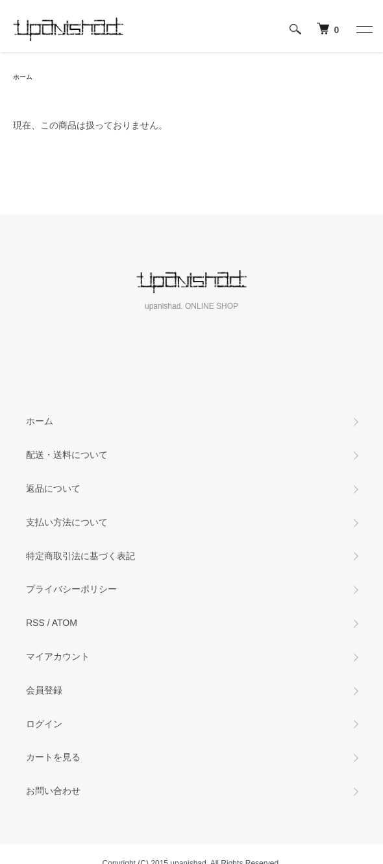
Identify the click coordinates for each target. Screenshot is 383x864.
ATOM (64, 623)
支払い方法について (67, 522)
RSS (35, 623)
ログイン (44, 724)
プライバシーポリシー (71, 589)
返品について (53, 488)
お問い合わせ (53, 791)
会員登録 (44, 690)
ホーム (22, 76)
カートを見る (53, 757)
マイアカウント (58, 656)
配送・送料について (67, 455)
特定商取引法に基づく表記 (80, 556)
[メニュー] (363, 29)
